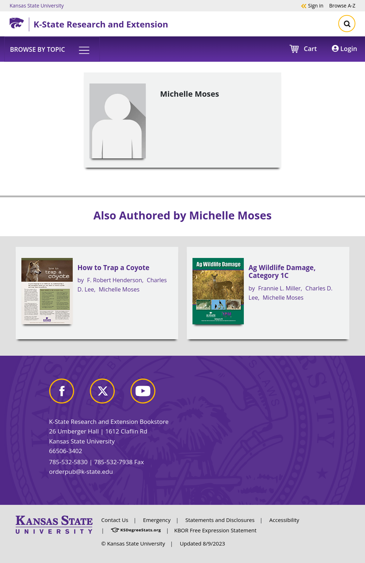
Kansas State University (37, 5)
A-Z (342, 5)
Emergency (156, 519)
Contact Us (114, 519)
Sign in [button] (312, 5)
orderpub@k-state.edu (81, 471)
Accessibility (284, 519)
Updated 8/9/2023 (202, 543)
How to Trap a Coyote (113, 267)
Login (344, 48)
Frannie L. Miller (279, 288)
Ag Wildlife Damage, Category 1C (281, 271)
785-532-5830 (68, 462)
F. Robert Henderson (114, 280)
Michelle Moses (119, 289)
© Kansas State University (133, 543)
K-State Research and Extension (101, 24)
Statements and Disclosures (220, 519)
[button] (52, 48)
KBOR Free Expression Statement (215, 530)
